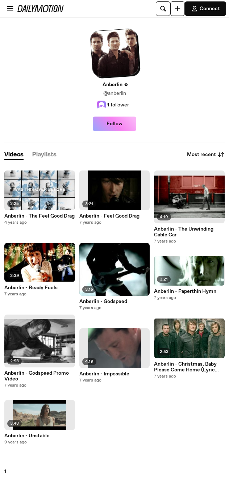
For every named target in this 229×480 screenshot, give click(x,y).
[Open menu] (10, 8)
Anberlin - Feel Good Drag (109, 216)
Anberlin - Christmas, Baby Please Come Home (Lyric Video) (185, 367)
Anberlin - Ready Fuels (31, 288)
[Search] (163, 8)
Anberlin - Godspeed (103, 301)
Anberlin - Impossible (104, 374)
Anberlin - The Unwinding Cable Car (183, 232)
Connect (205, 8)
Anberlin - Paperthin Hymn (185, 291)
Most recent (206, 154)
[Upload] (177, 8)
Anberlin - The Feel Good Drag (39, 216)
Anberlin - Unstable (27, 436)
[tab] (14, 154)
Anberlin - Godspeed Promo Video (36, 376)
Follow (114, 124)
